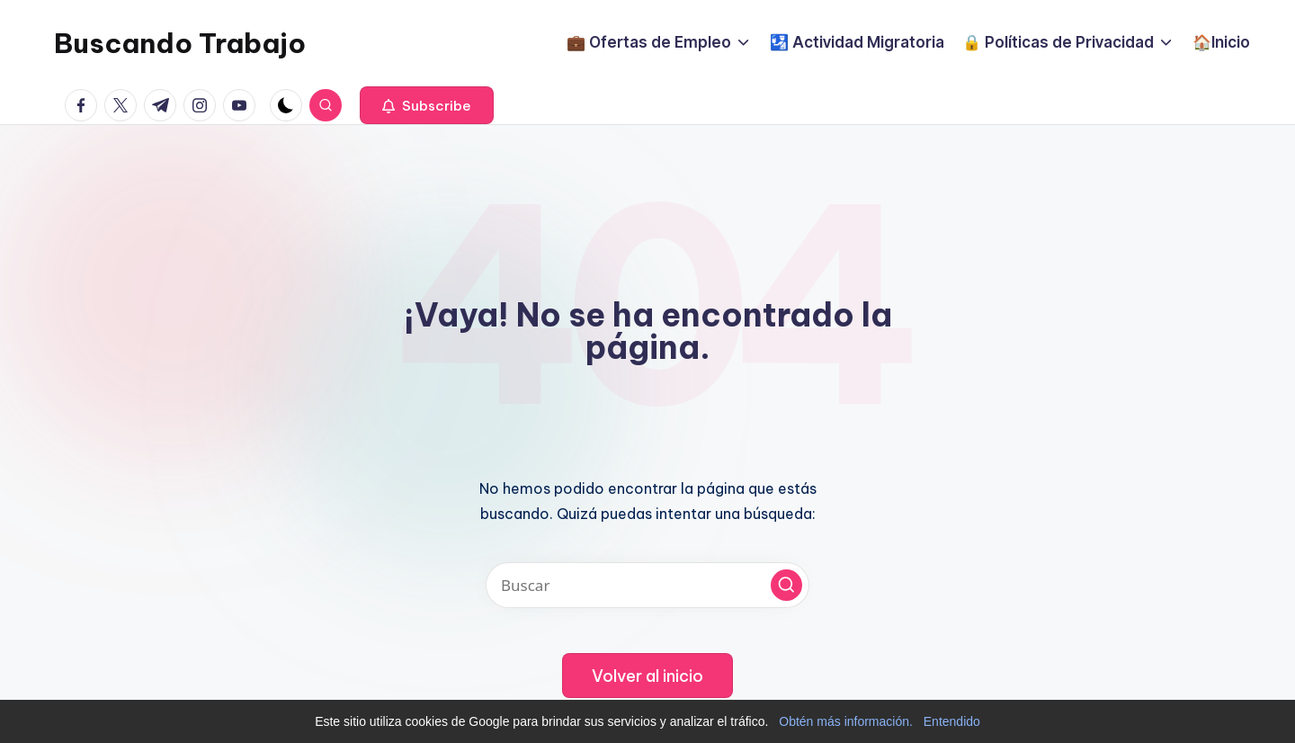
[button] (427, 105)
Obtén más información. (846, 721)
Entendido (952, 721)
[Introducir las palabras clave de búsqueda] (647, 585)
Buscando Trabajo (180, 43)
